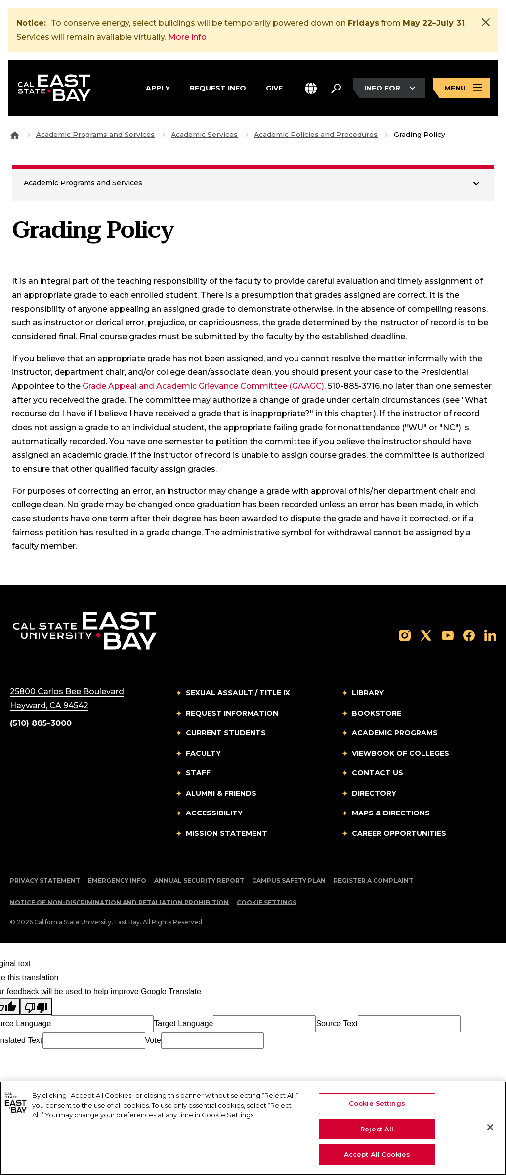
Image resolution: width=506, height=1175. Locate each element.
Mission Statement (226, 833)
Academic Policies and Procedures (316, 134)
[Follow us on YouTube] (448, 634)
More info (187, 37)
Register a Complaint (373, 880)
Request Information (232, 713)
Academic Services (204, 134)
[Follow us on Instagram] (405, 634)
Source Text (336, 1023)
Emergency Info (117, 880)
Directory (374, 793)
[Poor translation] (36, 1006)
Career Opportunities (399, 833)
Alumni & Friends (221, 793)
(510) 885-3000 (41, 723)
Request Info (218, 86)
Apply (158, 86)
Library (368, 692)
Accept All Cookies (377, 1154)
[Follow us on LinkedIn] (490, 634)
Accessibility (214, 813)
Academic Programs (395, 732)
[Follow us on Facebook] (469, 634)
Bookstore (376, 713)
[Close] (486, 22)
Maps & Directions (391, 813)
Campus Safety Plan (289, 880)
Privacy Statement (45, 880)
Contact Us (377, 772)
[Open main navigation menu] (461, 88)
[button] (310, 88)
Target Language (183, 1023)
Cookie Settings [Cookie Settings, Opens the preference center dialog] (377, 1103)
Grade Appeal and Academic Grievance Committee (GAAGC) (203, 386)
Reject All (376, 1129)
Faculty (203, 753)
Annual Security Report (199, 880)
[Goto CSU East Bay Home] (15, 134)
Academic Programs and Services (95, 134)
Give (274, 86)
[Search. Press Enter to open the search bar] (336, 88)
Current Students (226, 732)
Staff (198, 772)
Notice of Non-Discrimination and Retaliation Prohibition (119, 902)
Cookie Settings (266, 902)
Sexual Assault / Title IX (238, 692)
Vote (153, 1040)
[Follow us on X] (426, 634)
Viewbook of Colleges (400, 753)
